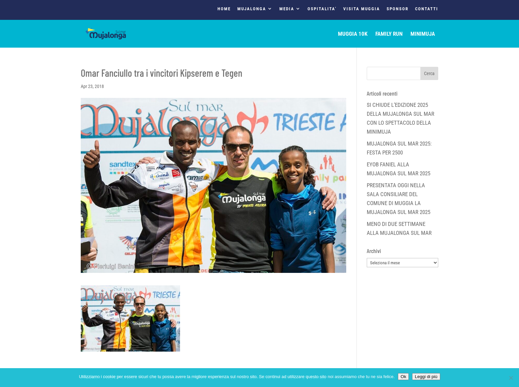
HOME (224, 9)
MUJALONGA (251, 9)
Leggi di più (426, 376)
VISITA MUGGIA (361, 9)
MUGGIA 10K (352, 34)
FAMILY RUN (388, 34)
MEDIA (286, 9)
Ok (403, 376)
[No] (510, 377)
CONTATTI (426, 9)
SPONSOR (397, 9)
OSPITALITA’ (322, 9)
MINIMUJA (422, 34)
